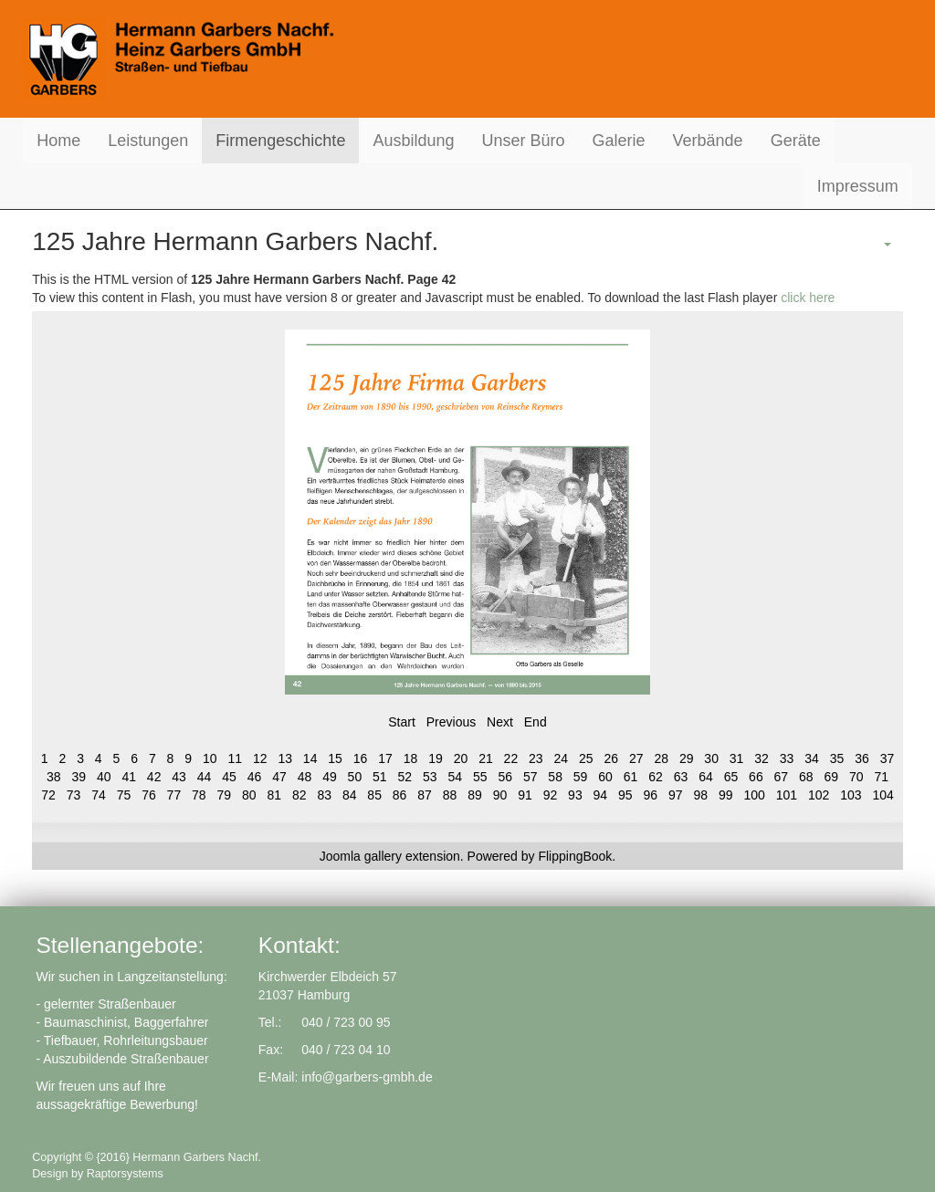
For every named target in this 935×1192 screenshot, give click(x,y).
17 (385, 758)
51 (380, 776)
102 (818, 795)
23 (536, 758)
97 (675, 795)
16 (360, 758)
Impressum (857, 186)
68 (806, 776)
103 (850, 795)
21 (485, 758)
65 (731, 776)
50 (355, 776)
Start (401, 722)
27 (636, 758)
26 (611, 758)
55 (480, 776)
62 (655, 776)
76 (149, 795)
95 (625, 795)
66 (756, 776)
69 (832, 776)
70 (856, 776)
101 (786, 795)
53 (430, 776)
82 (299, 795)
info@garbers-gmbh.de (366, 1077)
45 (229, 776)
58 (555, 776)
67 (781, 776)
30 (711, 758)
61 (631, 776)
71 (881, 776)
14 (310, 758)
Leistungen (148, 140)
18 (411, 758)
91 (525, 795)
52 (405, 776)
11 (234, 758)
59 (580, 776)
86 (400, 795)
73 (74, 795)
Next (500, 722)
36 (862, 758)
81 (274, 795)
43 (179, 776)
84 (349, 795)
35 (837, 758)
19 (435, 758)
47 (279, 776)
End (535, 722)
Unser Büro (522, 140)
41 (128, 776)
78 (199, 795)
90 (500, 795)
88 (450, 795)
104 (882, 795)
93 (575, 795)
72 (48, 795)
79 (224, 795)
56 (505, 776)
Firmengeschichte (280, 140)
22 (511, 758)
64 (706, 776)
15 (335, 758)
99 (726, 795)
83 (324, 795)
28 (661, 758)
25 (586, 758)
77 (174, 795)
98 (700, 795)
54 (454, 776)
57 (530, 776)
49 (329, 776)
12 (260, 758)
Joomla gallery (361, 856)
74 (98, 795)
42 (154, 776)
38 (54, 776)
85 (374, 795)
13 (285, 758)
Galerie (619, 140)
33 (787, 758)
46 (254, 776)
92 (550, 795)
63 (681, 776)
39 (78, 776)
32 (761, 758)
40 (104, 776)
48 (305, 776)
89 (475, 795)
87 (424, 795)
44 (204, 776)
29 (686, 758)
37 (887, 758)
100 (753, 795)
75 (124, 795)
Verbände (708, 140)
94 (601, 795)
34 (811, 758)
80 (249, 795)
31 (737, 758)
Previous (451, 722)
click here (808, 297)
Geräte (796, 140)
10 (210, 758)
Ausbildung (413, 140)
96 (651, 795)
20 (461, 758)
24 (561, 758)
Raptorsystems (125, 1173)
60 (605, 776)
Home (58, 140)
